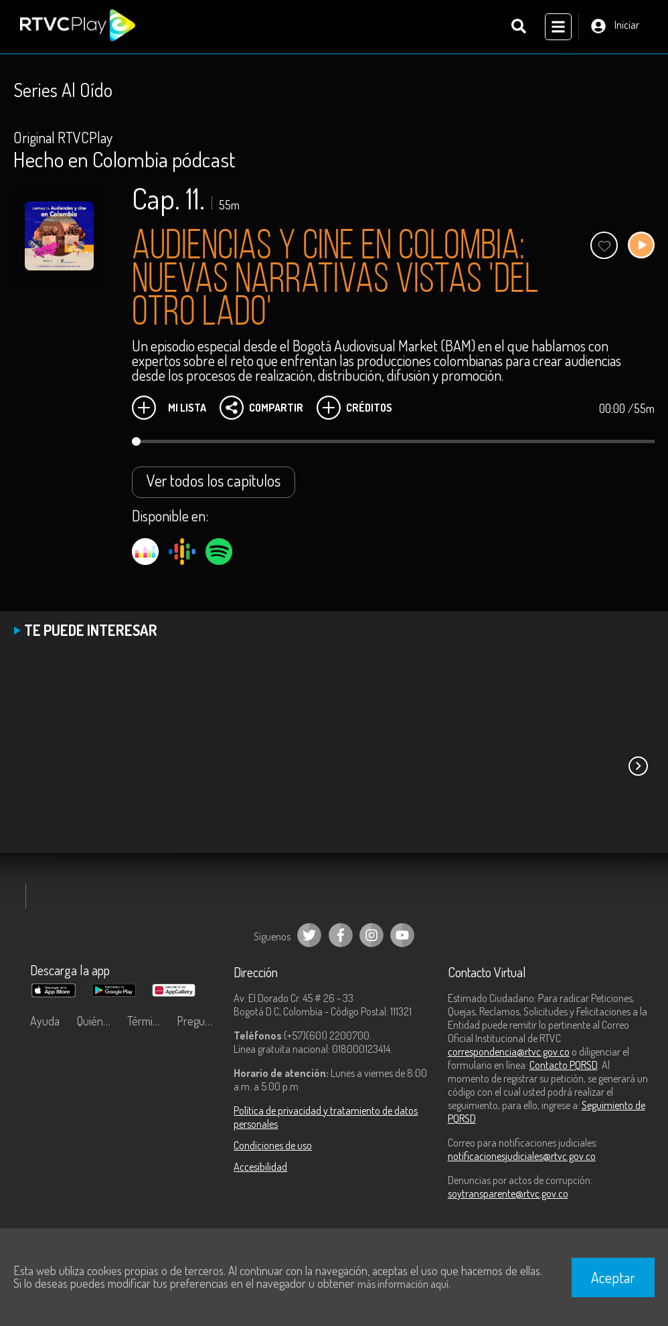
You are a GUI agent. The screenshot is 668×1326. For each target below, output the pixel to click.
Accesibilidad (260, 1166)
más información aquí (402, 1284)
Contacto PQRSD (563, 1065)
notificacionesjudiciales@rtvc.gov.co (522, 1156)
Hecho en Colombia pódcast (124, 159)
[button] (638, 766)
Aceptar (613, 1277)
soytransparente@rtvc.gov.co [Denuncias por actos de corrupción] (508, 1193)
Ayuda (45, 1020)
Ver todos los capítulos (213, 480)
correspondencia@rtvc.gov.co (509, 1051)
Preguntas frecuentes (198, 1020)
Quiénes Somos (98, 1020)
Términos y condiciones (149, 1020)
